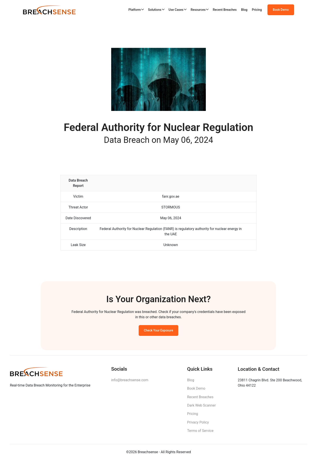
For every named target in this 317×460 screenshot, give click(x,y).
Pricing (257, 10)
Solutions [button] (154, 10)
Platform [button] (134, 10)
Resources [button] (198, 10)
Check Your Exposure (158, 332)
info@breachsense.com (129, 382)
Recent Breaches (225, 10)
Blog (244, 10)
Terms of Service (200, 433)
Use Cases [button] (175, 10)
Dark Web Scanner (201, 408)
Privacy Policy (198, 425)
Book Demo (281, 10)
